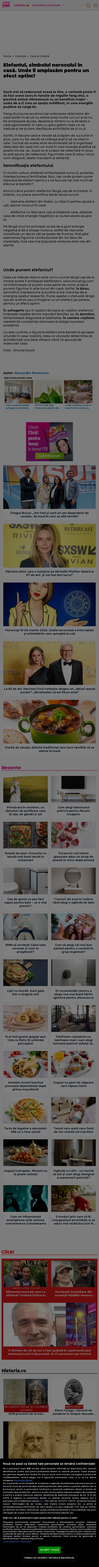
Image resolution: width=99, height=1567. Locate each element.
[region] (49, 1513)
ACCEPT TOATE (49, 1549)
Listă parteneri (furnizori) (17, 1541)
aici (42, 1501)
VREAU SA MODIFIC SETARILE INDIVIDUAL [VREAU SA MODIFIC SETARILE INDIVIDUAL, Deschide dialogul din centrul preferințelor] (49, 1557)
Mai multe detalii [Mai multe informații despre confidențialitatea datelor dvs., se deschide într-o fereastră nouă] (23, 1480)
